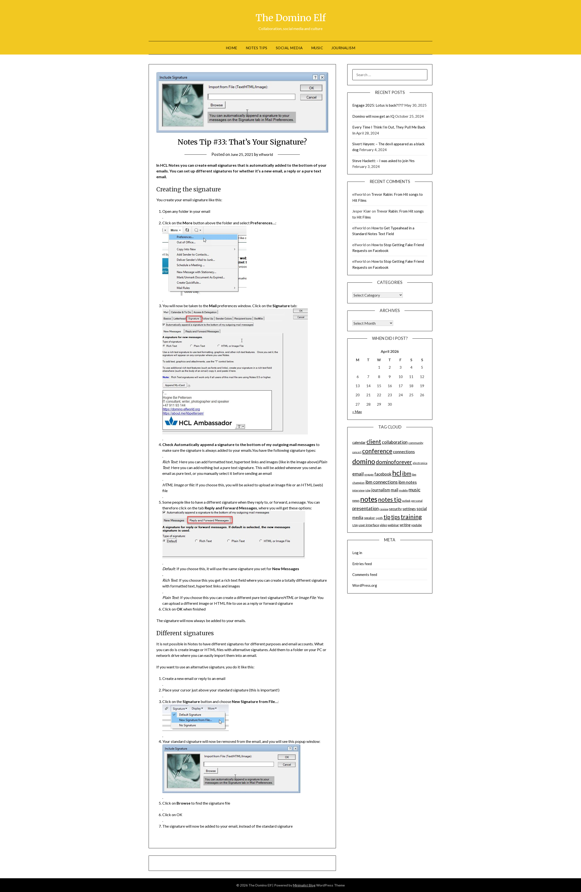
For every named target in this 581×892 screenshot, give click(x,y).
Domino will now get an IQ (373, 116)
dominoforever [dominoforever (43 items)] (394, 462)
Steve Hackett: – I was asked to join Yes (383, 161)
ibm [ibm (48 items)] (406, 473)
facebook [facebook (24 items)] (383, 474)
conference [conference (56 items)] (377, 450)
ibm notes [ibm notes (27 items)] (407, 482)
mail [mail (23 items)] (394, 490)
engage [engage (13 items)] (369, 474)
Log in (357, 552)
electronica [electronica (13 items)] (420, 462)
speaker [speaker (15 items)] (369, 518)
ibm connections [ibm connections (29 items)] (381, 482)
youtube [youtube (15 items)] (416, 525)
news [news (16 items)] (356, 500)
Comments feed (364, 574)
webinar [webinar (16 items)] (393, 525)
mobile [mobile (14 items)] (403, 490)
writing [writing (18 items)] (405, 525)
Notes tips (256, 48)
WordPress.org (364, 585)
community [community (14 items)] (415, 443)
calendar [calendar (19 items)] (359, 442)
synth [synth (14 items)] (379, 518)
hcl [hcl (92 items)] (396, 473)
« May (357, 411)
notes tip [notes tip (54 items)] (389, 499)
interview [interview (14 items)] (358, 490)
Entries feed (362, 564)
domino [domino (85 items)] (363, 461)
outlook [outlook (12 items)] (406, 500)
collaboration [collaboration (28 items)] (395, 442)
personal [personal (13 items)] (417, 500)
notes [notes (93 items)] (368, 499)
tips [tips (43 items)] (395, 517)
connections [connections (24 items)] (404, 451)
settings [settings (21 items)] (409, 509)
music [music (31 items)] (414, 489)
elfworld (267, 154)
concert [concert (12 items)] (356, 452)
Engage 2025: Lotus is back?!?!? (378, 105)
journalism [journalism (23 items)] (380, 490)
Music (317, 48)
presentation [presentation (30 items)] (365, 508)
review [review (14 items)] (383, 509)
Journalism (343, 48)
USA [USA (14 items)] (355, 525)
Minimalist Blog (304, 885)
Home (231, 48)
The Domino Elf (290, 17)
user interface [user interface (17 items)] (369, 525)
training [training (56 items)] (411, 516)
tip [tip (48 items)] (387, 516)
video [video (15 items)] (383, 525)
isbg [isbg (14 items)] (368, 490)
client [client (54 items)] (373, 441)
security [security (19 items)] (395, 509)
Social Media (289, 48)
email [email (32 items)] (358, 474)
